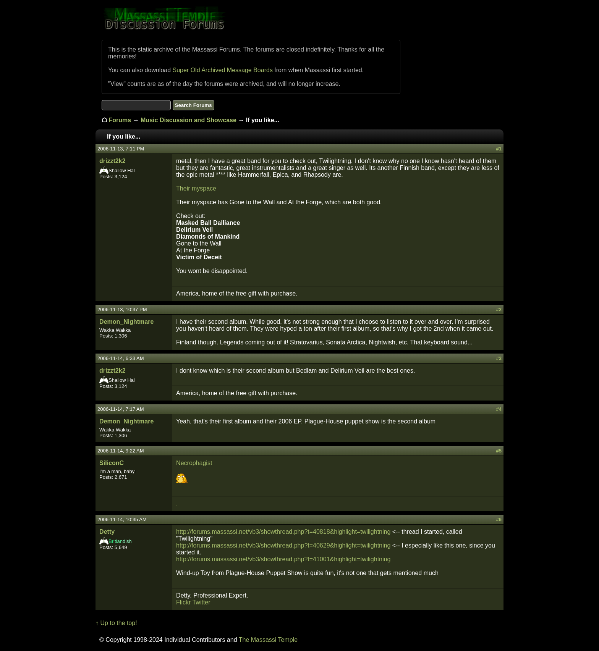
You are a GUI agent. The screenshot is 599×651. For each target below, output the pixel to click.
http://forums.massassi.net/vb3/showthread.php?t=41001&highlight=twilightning (283, 559)
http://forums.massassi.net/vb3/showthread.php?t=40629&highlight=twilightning (283, 545)
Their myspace (196, 188)
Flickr (183, 602)
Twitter (201, 602)
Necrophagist (194, 463)
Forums (120, 120)
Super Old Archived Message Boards (223, 70)
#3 (498, 358)
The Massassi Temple (268, 639)
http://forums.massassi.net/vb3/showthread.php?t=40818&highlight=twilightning (283, 531)
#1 (498, 149)
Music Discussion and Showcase (188, 120)
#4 (498, 409)
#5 (498, 451)
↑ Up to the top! (116, 623)
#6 (498, 519)
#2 (498, 309)
